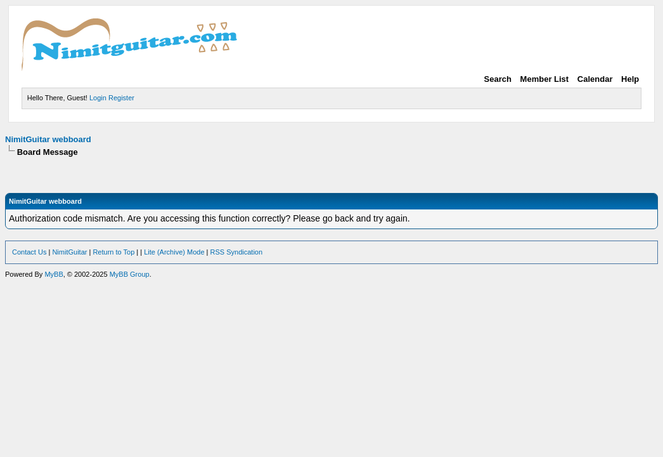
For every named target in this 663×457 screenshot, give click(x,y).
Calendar (595, 79)
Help (630, 79)
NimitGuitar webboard (48, 139)
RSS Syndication (236, 252)
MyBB (53, 274)
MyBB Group (130, 274)
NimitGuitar (69, 252)
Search (498, 79)
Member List (544, 79)
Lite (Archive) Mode (174, 252)
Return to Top (113, 252)
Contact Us (29, 252)
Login (97, 98)
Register (121, 98)
